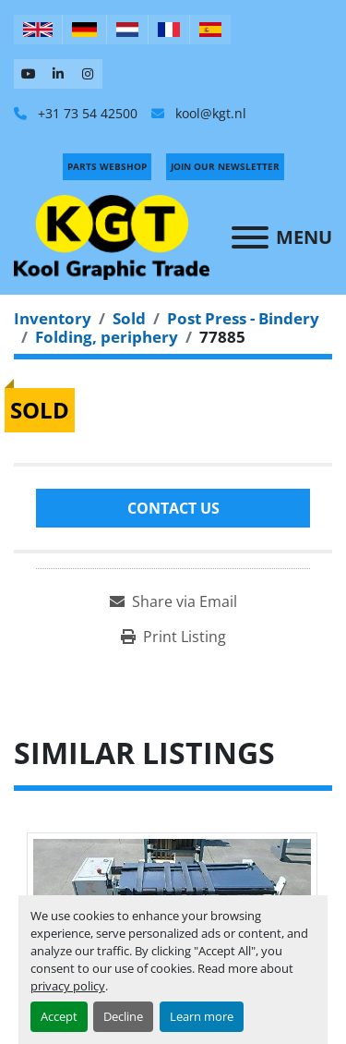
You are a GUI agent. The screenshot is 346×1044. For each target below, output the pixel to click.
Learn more (201, 1016)
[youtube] (28, 74)
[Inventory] (52, 318)
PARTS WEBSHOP (107, 166)
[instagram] (87, 74)
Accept (59, 1016)
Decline (123, 1016)
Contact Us (173, 508)
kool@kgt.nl (209, 113)
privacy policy (67, 985)
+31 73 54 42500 (85, 113)
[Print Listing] (173, 636)
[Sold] (129, 318)
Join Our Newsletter (225, 166)
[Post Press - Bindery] (243, 318)
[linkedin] (58, 74)
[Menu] (250, 237)
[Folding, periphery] (106, 336)
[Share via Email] (173, 601)
